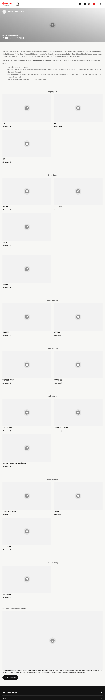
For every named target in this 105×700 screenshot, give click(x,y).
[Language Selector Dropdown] (94, 4)
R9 (3, 123)
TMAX (56, 511)
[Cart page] (85, 4)
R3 (3, 159)
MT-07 (5, 242)
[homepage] (7, 4)
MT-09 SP (58, 206)
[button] (100, 4)
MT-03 (5, 284)
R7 (55, 123)
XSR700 (57, 332)
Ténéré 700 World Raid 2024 (14, 463)
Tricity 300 (6, 594)
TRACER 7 (58, 380)
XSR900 (5, 332)
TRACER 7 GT (8, 380)
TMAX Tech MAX (9, 511)
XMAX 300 (6, 546)
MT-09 (5, 206)
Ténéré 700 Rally (61, 427)
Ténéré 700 (7, 427)
